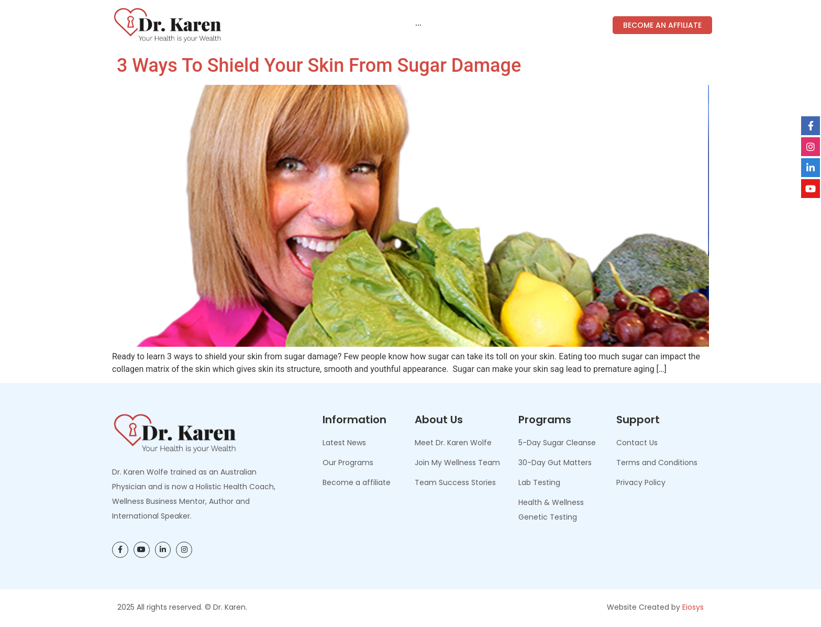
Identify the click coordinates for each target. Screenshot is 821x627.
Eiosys (693, 607)
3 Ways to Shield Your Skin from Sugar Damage (316, 65)
